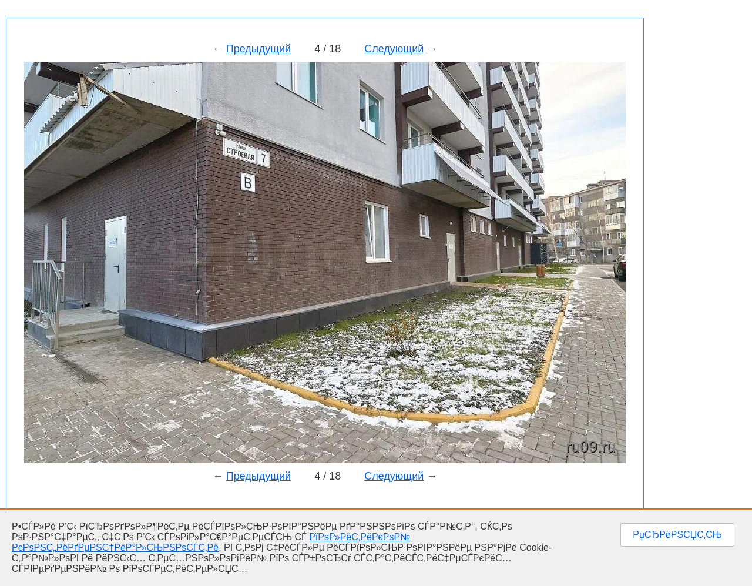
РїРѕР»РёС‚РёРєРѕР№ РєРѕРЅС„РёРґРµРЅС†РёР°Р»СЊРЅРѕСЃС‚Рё (211, 542)
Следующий (394, 49)
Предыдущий (258, 49)
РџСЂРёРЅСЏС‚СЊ (677, 535)
